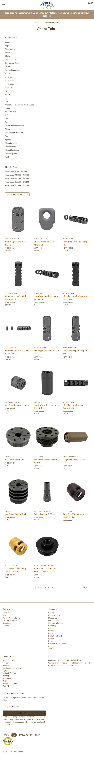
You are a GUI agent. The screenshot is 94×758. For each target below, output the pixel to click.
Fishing (51, 638)
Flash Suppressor (12, 84)
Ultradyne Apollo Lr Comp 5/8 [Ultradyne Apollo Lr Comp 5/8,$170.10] (75, 243)
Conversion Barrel (12, 63)
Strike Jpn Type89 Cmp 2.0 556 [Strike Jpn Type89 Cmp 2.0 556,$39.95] (46, 352)
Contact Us (7, 623)
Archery (51, 628)
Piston (7, 129)
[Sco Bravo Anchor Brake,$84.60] (18, 491)
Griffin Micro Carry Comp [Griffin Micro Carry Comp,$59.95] (17, 405)
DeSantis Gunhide (9, 673)
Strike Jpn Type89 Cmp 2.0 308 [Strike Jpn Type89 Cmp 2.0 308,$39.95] (75, 352)
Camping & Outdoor (56, 623)
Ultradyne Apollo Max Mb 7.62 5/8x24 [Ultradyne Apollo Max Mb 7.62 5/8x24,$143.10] (75, 298)
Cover (7, 66)
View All (6, 686)
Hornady (6, 665)
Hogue (5, 681)
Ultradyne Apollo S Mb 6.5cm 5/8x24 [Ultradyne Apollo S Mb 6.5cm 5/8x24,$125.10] (15, 298)
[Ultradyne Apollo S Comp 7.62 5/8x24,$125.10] (47, 274)
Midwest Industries (10, 683)
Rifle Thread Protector (14, 133)
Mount (7, 108)
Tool (7, 157)
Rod (6, 136)
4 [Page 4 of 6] (45, 588)
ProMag (6, 676)
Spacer (8, 140)
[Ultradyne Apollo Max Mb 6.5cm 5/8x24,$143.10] (18, 328)
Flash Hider (9, 80)
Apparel (51, 646)
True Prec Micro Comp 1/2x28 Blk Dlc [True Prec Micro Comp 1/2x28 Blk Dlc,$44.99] (73, 516)
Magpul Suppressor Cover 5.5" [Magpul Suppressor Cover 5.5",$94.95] (74, 461)
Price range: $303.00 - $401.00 (17, 182)
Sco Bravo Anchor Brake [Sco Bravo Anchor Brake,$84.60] (16, 514)
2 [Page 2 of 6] (38, 588)
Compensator (10, 59)
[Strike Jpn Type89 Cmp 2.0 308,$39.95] (75, 328)
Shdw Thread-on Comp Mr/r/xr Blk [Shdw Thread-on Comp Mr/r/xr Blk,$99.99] (45, 243)
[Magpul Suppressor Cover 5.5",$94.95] (75, 437)
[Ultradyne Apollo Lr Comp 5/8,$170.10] (75, 219)
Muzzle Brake (10, 112)
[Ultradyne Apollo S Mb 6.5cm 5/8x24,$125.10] (18, 274)
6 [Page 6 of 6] (52, 588)
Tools (50, 649)
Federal (5, 663)
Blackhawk (7, 678)
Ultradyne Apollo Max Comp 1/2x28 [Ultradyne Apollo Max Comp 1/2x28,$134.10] (73, 407)
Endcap (8, 73)
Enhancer (9, 77)
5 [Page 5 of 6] (48, 588)
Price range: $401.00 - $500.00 (17, 185)
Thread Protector (12, 150)
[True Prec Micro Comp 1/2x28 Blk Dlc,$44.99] (75, 491)
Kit (6, 98)
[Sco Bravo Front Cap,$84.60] (18, 437)
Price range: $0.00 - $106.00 (16, 171)
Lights (50, 633)
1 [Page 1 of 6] (34, 588)
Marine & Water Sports (57, 644)
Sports (50, 641)
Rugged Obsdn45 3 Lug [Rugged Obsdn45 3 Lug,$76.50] (44, 514)
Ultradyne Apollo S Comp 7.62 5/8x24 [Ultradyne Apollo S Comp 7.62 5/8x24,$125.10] (46, 298)
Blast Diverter (10, 49)
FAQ (4, 615)
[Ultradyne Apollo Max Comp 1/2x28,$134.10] (75, 383)
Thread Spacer (11, 153)
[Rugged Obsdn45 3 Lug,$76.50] (47, 491)
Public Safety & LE (55, 636)
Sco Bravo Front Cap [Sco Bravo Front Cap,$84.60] (14, 459)
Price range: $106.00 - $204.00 (17, 175)
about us (75, 665)
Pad (6, 119)
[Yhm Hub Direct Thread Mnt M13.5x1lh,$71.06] (47, 546)
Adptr (7, 46)
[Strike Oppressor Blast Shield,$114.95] (18, 219)
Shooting (51, 613)
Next (86, 588)
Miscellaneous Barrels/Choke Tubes (19, 105)
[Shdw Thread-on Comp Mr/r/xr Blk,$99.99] (47, 219)
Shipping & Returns (10, 621)
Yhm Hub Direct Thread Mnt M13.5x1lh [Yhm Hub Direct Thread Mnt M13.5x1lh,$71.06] (45, 570)
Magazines (52, 618)
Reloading (52, 626)
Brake (7, 53)
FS (6, 91)
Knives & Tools (53, 621)
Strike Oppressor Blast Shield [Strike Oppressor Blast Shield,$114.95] (15, 243)
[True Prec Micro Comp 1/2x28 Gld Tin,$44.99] (18, 546)
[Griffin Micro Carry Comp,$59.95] (18, 383)
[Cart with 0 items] (90, 3)
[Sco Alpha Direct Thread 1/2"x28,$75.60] (47, 437)
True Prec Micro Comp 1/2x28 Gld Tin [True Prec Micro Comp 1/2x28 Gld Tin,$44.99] (15, 570)
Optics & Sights (54, 615)
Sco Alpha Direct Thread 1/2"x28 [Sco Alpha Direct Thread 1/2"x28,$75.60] (45, 461)
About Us (6, 613)
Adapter (8, 42)
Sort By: (9, 194)
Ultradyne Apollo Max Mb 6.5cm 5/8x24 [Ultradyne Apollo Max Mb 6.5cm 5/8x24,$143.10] (17, 352)
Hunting (51, 631)
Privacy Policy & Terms (11, 618)
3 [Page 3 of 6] (41, 588)
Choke (7, 56)
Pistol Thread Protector (14, 126)
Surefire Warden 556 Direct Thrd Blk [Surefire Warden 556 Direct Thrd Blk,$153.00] (46, 407)
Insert (7, 94)
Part (6, 122)
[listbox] (21, 194)
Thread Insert (10, 147)
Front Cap (9, 87)
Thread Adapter (11, 143)
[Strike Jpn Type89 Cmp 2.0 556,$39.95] (47, 328)
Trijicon (5, 671)
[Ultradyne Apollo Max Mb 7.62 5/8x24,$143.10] (75, 274)
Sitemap (6, 626)
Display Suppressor (13, 70)
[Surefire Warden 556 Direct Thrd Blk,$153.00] (47, 383)
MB (6, 101)
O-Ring (8, 115)
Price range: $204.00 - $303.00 (17, 178)
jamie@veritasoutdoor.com (58, 660)
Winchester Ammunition (12, 668)
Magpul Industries (9, 660)
